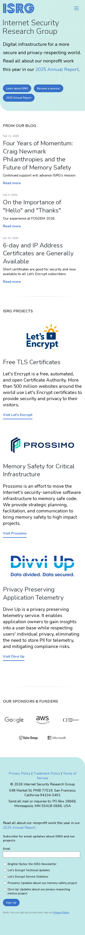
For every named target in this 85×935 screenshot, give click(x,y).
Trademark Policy (46, 773)
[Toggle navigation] (76, 8)
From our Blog (19, 125)
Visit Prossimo (15, 533)
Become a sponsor (48, 88)
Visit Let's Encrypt (17, 415)
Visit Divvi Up (13, 656)
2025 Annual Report (57, 69)
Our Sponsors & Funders (30, 701)
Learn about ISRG (17, 88)
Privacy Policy (19, 773)
